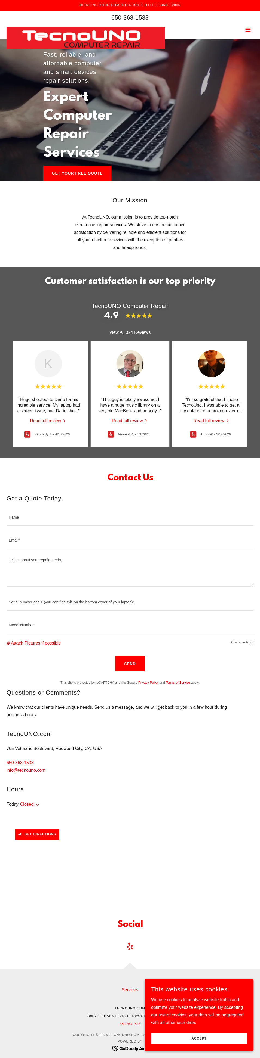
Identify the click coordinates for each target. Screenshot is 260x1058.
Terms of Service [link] (178, 682)
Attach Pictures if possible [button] (36, 643)
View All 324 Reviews (130, 332)
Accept (198, 1038)
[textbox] (130, 517)
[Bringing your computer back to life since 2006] (130, 5)
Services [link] (130, 990)
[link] (86, 29)
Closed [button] (27, 804)
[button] (248, 29)
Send (130, 664)
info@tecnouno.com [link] (26, 770)
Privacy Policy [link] (148, 682)
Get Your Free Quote (77, 173)
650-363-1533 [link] (130, 17)
